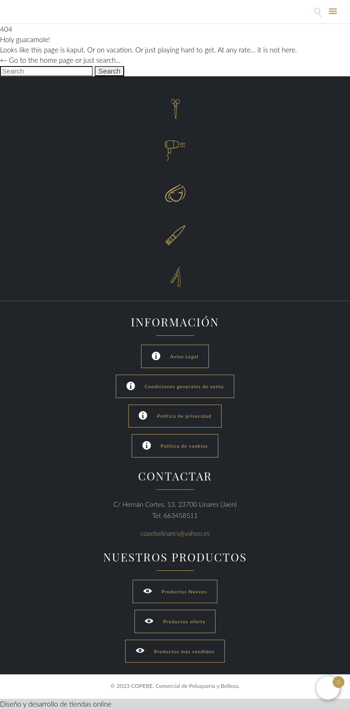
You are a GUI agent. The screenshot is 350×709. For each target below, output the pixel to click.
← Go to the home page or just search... (60, 60)
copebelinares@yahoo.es (175, 533)
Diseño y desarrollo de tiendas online (56, 704)
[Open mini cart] (328, 688)
